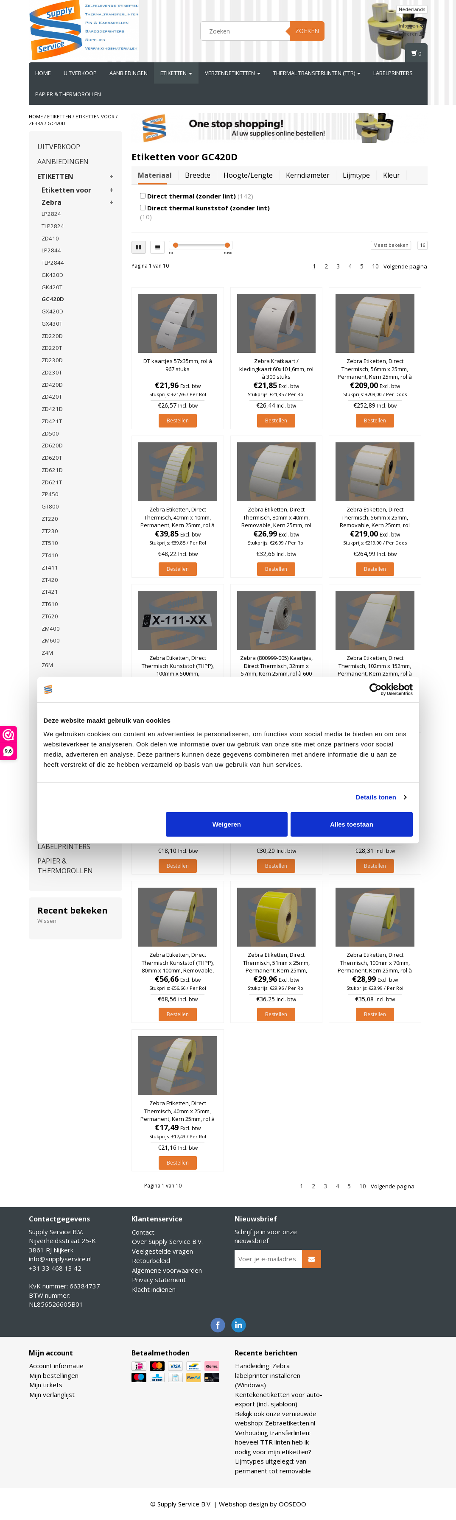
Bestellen (178, 420)
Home (43, 73)
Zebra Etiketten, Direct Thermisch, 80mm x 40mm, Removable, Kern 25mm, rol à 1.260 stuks (276, 521)
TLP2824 (53, 226)
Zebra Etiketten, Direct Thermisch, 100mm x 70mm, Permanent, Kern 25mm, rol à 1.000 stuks (375, 966)
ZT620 (50, 616)
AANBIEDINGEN (128, 73)
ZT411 (50, 567)
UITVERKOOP (80, 73)
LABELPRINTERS (393, 73)
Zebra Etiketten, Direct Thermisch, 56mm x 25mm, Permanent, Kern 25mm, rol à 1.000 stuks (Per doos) (375, 372)
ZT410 (50, 555)
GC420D (56, 123)
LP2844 (51, 250)
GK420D (52, 275)
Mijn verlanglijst (52, 1394)
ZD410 (50, 238)
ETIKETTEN (176, 73)
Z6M (47, 665)
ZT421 (50, 591)
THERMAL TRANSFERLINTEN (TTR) (317, 73)
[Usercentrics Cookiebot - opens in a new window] (376, 689)
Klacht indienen (154, 1289)
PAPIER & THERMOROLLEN (68, 94)
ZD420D (52, 384)
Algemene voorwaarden (167, 1270)
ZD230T (52, 372)
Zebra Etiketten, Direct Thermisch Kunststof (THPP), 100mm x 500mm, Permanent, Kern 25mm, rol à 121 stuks (177, 673)
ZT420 (50, 580)
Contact (143, 1232)
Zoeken (307, 31)
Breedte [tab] (197, 175)
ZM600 (51, 640)
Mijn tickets (45, 1384)
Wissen (46, 921)
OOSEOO (292, 1504)
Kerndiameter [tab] (308, 175)
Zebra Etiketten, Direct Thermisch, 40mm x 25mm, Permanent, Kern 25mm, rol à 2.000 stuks (177, 1114)
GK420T (52, 287)
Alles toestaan (351, 823)
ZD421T (52, 421)
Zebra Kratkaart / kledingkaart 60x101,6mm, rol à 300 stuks (276, 368)
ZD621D (52, 470)
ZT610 (50, 604)
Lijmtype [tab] (356, 175)
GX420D (52, 311)
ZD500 (50, 433)
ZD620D (52, 445)
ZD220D (52, 336)
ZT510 (50, 543)
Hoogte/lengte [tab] (248, 175)
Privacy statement (159, 1279)
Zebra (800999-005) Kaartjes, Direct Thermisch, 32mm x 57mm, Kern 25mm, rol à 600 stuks (276, 669)
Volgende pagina (405, 266)
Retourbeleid (151, 1260)
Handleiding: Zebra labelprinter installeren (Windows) (267, 1375)
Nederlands (412, 9)
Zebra (36, 123)
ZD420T (52, 396)
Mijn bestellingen (53, 1375)
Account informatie (56, 1365)
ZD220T (52, 348)
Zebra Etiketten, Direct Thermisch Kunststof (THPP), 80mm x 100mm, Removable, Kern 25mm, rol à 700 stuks (178, 966)
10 (375, 266)
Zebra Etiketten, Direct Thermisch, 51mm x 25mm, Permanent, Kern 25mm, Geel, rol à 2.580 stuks (276, 966)
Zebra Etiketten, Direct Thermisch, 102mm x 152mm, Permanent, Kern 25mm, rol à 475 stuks (375, 669)
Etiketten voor (95, 116)
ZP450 (50, 494)
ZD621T (52, 482)
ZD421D (52, 409)
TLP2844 (53, 262)
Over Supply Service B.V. (167, 1241)
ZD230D (52, 360)
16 (422, 245)
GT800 (50, 506)
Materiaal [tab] (155, 175)
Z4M (47, 653)
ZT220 (50, 518)
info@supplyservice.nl (60, 1259)
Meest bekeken (390, 245)
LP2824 (51, 214)
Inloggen (412, 25)
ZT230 (50, 531)
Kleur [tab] (391, 175)
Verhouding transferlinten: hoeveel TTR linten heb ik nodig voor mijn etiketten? (273, 1442)
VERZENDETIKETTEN (232, 73)
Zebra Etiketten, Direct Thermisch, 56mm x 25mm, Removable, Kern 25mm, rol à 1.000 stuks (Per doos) (375, 521)
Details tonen (376, 797)
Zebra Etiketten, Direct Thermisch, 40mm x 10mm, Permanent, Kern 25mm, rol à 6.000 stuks (177, 521)
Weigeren (227, 823)
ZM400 (51, 628)
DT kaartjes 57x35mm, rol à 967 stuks (177, 364)
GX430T (52, 323)
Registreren (408, 34)
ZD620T (52, 457)
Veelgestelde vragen (162, 1251)
